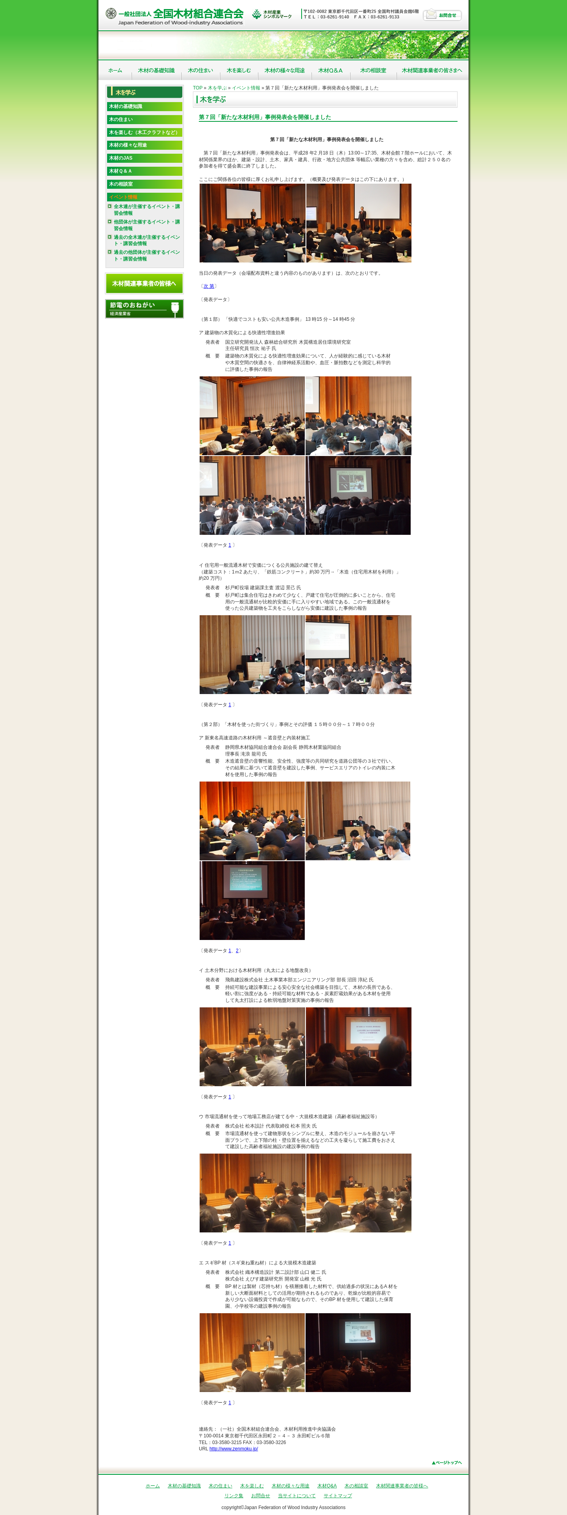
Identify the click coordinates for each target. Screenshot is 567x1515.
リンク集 (233, 1495)
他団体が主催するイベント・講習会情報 (147, 225)
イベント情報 (123, 197)
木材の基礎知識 (157, 70)
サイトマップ (338, 1495)
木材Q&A (331, 70)
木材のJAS (120, 158)
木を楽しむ (239, 70)
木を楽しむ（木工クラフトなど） (144, 132)
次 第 (209, 286)
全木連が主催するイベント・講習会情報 (147, 210)
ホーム (115, 70)
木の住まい (201, 70)
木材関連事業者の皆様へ (433, 70)
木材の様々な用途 (285, 70)
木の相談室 (373, 70)
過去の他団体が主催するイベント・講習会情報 (147, 255)
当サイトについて (297, 1495)
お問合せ (442, 14)
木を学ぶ (217, 88)
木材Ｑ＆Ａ (120, 171)
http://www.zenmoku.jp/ (233, 1449)
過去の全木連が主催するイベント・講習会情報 (147, 241)
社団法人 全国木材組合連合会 (176, 16)
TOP (197, 88)
